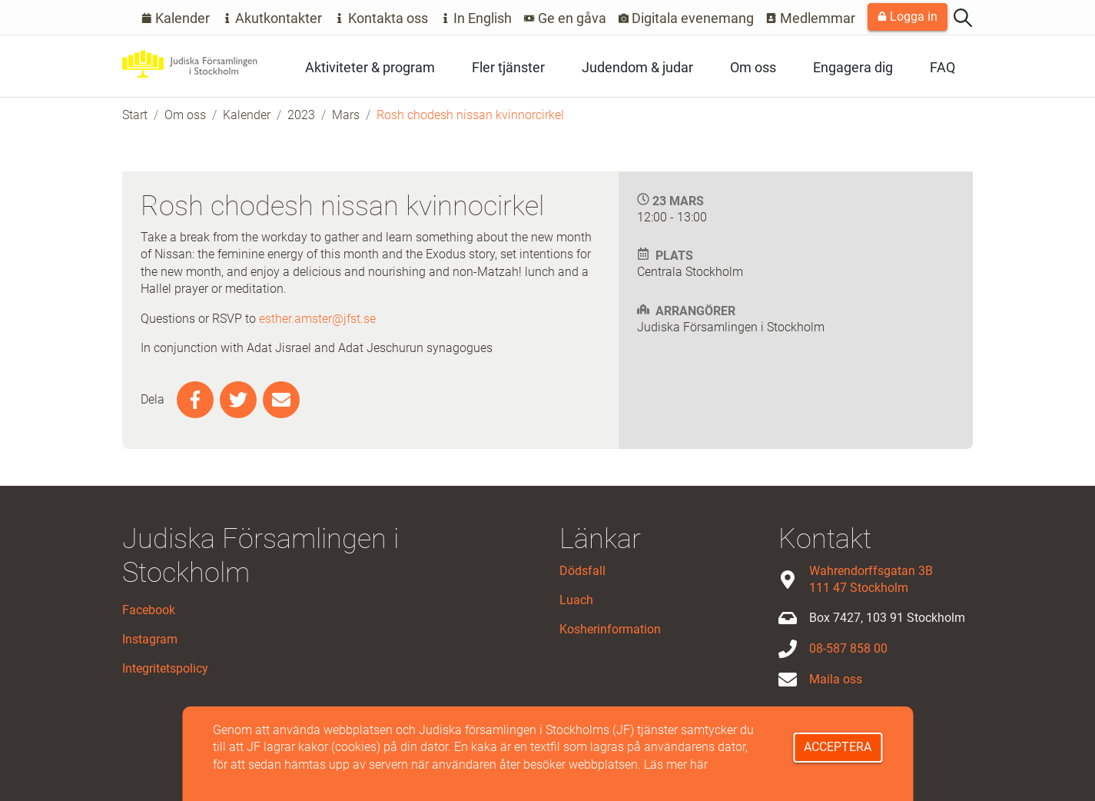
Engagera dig (853, 67)
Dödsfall (582, 570)
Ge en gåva (565, 18)
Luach (576, 600)
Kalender (175, 18)
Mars (346, 115)
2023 (301, 115)
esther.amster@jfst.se (317, 318)
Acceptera (837, 747)
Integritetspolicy (165, 668)
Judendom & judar (637, 67)
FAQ (942, 67)
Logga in (907, 16)
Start (135, 115)
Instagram (150, 639)
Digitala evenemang (687, 18)
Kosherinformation (610, 629)
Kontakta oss (381, 18)
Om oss (753, 67)
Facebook (148, 610)
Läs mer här (676, 764)
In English (476, 18)
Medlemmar (810, 18)
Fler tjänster (508, 67)
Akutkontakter (272, 18)
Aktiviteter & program (370, 67)
